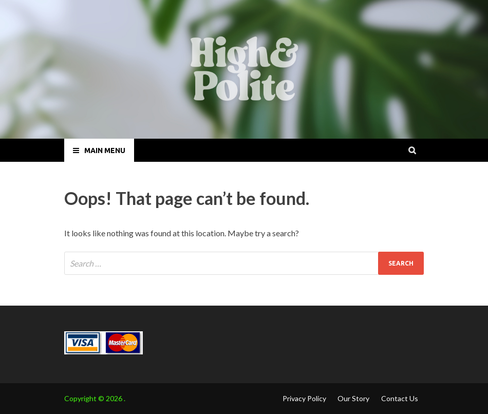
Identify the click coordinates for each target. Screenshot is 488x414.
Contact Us (399, 398)
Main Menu (104, 150)
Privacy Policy (304, 398)
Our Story (353, 398)
